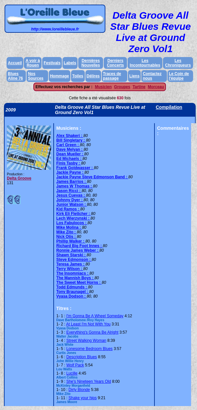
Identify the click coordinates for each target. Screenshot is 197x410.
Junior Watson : (71, 204)
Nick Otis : (66, 236)
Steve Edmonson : (74, 259)
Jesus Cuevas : (71, 195)
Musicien (103, 87)
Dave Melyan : (69, 149)
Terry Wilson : (69, 268)
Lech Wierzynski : (73, 218)
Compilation (169, 107)
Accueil (15, 63)
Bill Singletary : (71, 140)
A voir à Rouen (33, 63)
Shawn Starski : (71, 255)
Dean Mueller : (70, 154)
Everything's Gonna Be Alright (92, 332)
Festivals (52, 63)
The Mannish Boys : (75, 278)
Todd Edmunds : (72, 287)
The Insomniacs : (72, 273)
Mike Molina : (69, 227)
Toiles (77, 76)
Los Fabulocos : (71, 223)
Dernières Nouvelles (90, 63)
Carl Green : (68, 145)
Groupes (122, 87)
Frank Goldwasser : (75, 168)
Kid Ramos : (68, 209)
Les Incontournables (145, 63)
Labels (70, 63)
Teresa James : (70, 264)
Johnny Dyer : (69, 200)
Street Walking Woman (86, 340)
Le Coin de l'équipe (179, 76)
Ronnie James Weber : (77, 250)
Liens (134, 76)
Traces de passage (112, 76)
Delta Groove (19, 178)
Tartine (139, 87)
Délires (93, 76)
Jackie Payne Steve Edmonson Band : (92, 177)
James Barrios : (71, 181)
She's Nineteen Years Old (88, 381)
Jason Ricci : (68, 190)
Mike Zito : (66, 232)
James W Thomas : (74, 186)
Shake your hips (82, 398)
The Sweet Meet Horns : (79, 282)
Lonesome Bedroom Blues (89, 348)
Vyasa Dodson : (71, 296)
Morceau (156, 87)
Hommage (59, 76)
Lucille (72, 373)
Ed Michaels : (69, 158)
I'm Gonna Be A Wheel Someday (94, 316)
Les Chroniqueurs (178, 63)
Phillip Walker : (70, 241)
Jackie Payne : (70, 172)
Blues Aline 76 (15, 76)
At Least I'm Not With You (88, 324)
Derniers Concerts (115, 63)
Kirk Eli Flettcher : (73, 213)
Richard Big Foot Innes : (79, 246)
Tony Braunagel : (72, 291)
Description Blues (81, 357)
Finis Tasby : (68, 163)
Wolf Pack (75, 365)
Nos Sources (35, 76)
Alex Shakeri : (69, 135)
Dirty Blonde (79, 389)
